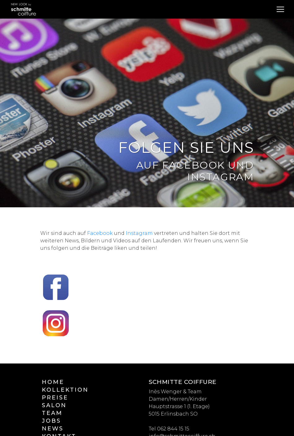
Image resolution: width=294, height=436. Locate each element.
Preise (55, 397)
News (53, 428)
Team (52, 413)
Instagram (139, 233)
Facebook (100, 233)
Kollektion (65, 389)
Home (53, 382)
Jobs (51, 420)
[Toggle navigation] (280, 9)
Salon (54, 405)
